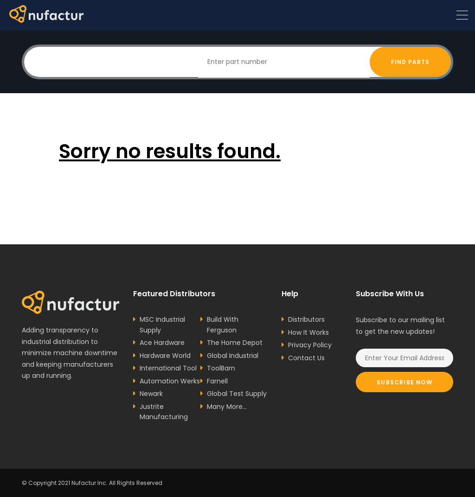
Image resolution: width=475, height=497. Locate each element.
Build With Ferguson (222, 325)
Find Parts (410, 62)
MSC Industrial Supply (162, 325)
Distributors (306, 319)
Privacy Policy (310, 345)
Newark (151, 393)
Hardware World (165, 355)
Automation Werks (170, 381)
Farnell (217, 381)
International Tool (168, 368)
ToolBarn (221, 368)
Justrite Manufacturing (164, 412)
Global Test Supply (237, 393)
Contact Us (306, 358)
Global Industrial (232, 355)
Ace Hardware (162, 342)
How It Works (308, 332)
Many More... (227, 406)
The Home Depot (235, 342)
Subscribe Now (404, 382)
